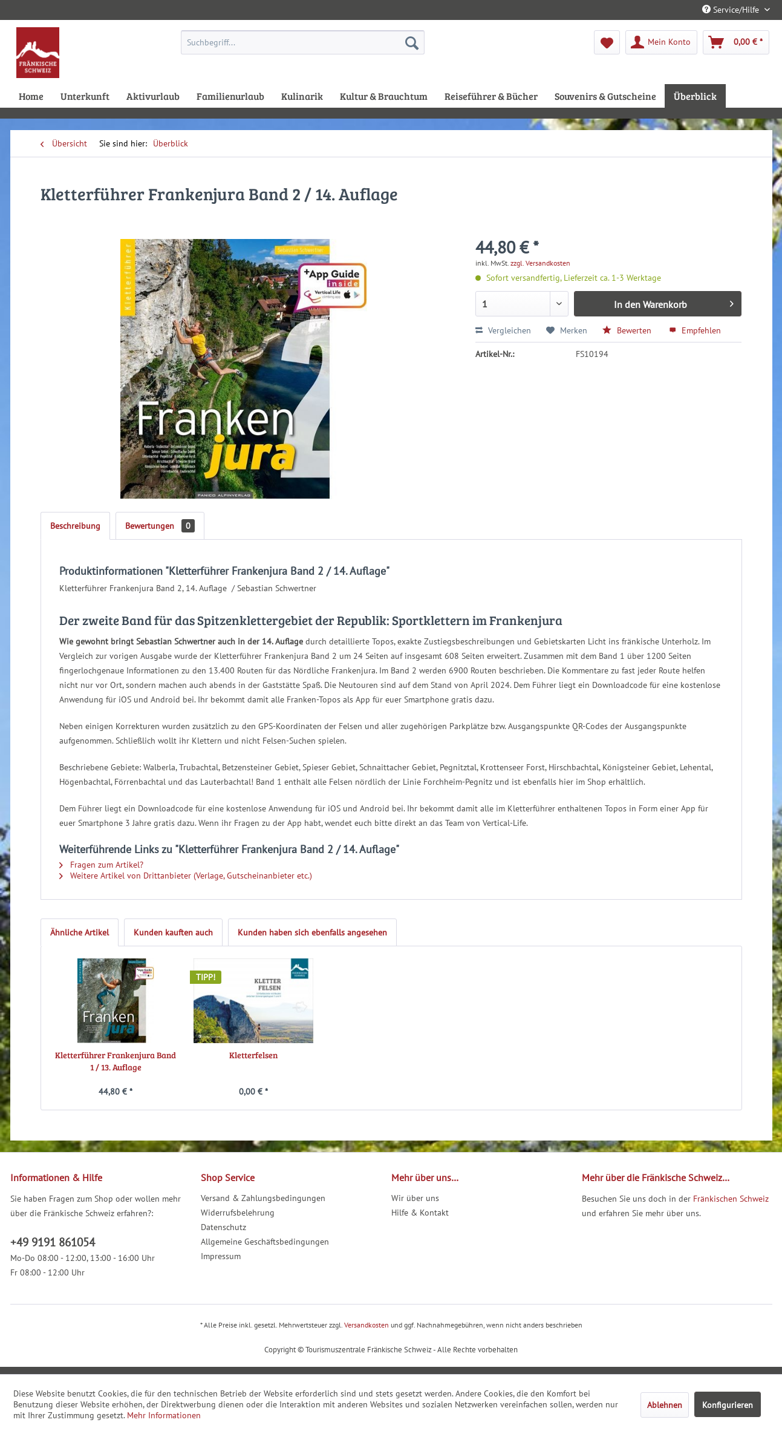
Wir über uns (415, 1198)
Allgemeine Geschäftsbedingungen (265, 1241)
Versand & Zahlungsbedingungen (263, 1198)
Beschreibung (75, 525)
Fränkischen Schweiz (731, 1198)
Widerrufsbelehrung (238, 1212)
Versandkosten (366, 1324)
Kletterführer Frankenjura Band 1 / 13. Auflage (115, 1061)
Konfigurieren (727, 1405)
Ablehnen (664, 1405)
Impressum (221, 1256)
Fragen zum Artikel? (101, 864)
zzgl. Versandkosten (540, 262)
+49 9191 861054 (52, 1242)
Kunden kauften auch (173, 932)
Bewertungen (160, 525)
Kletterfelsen (253, 1055)
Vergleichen (503, 330)
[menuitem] (303, 42)
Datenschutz (223, 1227)
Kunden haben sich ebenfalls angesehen (312, 932)
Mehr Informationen (164, 1415)
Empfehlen (695, 330)
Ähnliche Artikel (79, 932)
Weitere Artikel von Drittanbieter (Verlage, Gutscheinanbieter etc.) (185, 875)
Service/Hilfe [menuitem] (731, 9)
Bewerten (628, 330)
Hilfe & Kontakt (420, 1212)
